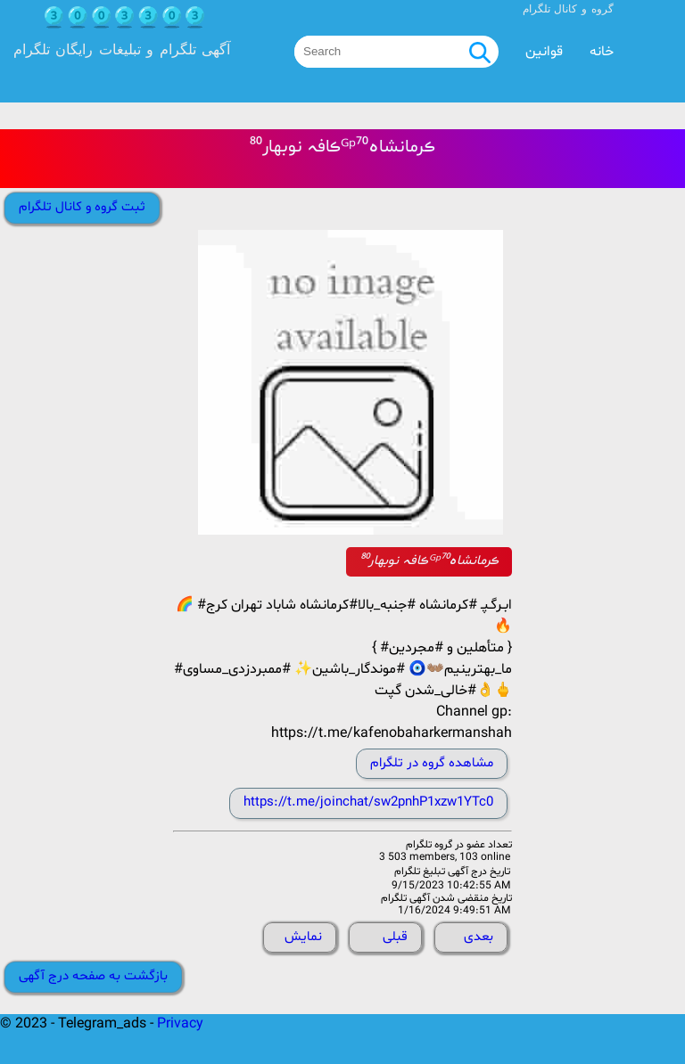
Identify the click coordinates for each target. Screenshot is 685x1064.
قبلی (395, 937)
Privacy (180, 1024)
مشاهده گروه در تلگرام (431, 763)
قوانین (544, 52)
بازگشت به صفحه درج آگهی (93, 976)
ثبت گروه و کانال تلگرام (82, 207)
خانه (602, 52)
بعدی (478, 937)
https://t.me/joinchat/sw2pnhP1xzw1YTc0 (368, 802)
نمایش (303, 937)
